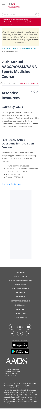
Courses (15, 48)
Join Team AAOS (21, 305)
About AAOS (20, 273)
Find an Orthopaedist (20, 289)
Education (6, 48)
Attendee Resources (9, 51)
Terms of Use (20, 313)
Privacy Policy (20, 309)
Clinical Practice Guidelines (20, 281)
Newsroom (20, 293)
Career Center (20, 285)
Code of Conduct (20, 317)
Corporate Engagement (20, 301)
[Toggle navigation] (3, 6)
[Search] (20, 14)
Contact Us (20, 297)
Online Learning (20, 277)
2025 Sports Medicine (28, 48)
